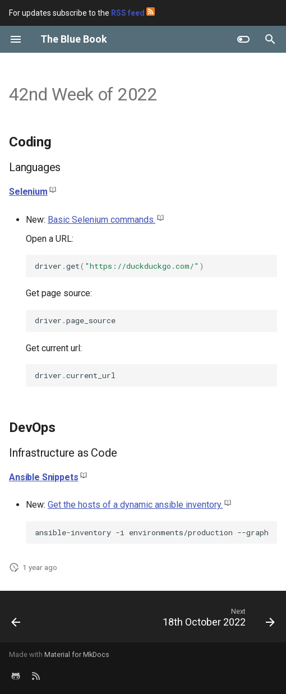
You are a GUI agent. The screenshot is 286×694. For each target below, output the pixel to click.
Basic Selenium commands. (101, 219)
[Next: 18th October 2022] (217, 620)
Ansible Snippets (43, 477)
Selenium (28, 191)
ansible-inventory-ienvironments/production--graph (152, 532)
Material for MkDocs (76, 654)
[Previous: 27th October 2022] (16, 620)
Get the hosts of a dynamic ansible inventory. (135, 504)
